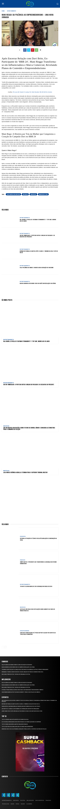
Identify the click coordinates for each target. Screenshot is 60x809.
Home (3, 11)
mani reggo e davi (43, 194)
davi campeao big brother (13, 194)
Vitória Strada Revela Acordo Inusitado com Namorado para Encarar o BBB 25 (22, 689)
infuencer (25, 194)
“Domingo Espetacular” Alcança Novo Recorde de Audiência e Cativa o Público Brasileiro (25, 669)
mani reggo (33, 194)
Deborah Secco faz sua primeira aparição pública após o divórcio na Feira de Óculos (24, 729)
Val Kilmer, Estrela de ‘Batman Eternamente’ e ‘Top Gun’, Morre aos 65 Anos (38, 220)
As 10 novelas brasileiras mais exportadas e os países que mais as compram (21, 721)
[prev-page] (3, 647)
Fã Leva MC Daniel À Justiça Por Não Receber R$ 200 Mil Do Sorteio (32, 92)
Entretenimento (11, 11)
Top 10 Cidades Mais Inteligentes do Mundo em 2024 (15, 719)
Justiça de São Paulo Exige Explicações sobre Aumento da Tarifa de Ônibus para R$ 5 (37, 610)
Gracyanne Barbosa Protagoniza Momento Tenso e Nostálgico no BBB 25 (21, 692)
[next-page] (5, 647)
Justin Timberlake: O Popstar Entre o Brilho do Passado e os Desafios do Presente (37, 236)
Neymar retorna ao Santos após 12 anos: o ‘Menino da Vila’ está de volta (39, 251)
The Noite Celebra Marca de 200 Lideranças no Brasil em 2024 (36, 586)
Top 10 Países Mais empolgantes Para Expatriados (15, 724)
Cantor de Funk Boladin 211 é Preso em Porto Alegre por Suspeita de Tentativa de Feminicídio (38, 633)
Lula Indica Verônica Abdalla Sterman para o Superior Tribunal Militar (25, 472)
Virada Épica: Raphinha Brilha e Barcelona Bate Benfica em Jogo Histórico (21, 706)
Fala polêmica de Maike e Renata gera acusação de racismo (36, 267)
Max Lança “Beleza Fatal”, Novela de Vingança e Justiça (16, 674)
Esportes (6, 426)
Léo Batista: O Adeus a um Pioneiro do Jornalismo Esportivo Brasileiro (20, 708)
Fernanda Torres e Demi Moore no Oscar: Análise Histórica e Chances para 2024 (22, 671)
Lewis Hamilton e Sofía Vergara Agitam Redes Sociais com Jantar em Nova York (22, 711)
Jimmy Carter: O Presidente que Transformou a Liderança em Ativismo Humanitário (38, 562)
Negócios (6, 470)
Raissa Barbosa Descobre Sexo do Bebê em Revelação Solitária (38, 283)
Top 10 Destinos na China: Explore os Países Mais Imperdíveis (17, 726)
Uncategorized (24, 630)
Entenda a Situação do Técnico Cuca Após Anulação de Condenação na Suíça (38, 539)
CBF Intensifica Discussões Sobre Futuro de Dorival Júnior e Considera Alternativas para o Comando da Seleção (29, 428)
